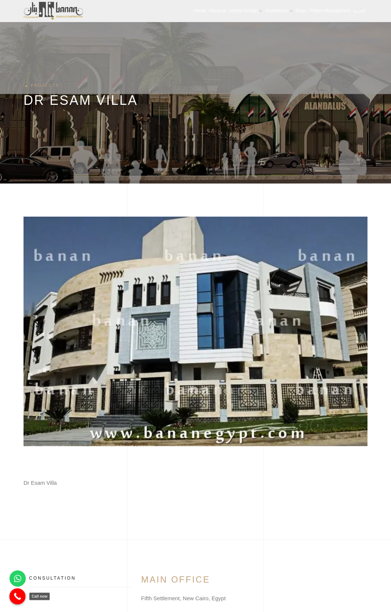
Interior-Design (245, 10)
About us (217, 10)
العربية (359, 10)
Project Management (329, 10)
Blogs (300, 10)
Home (200, 10)
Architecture (279, 10)
